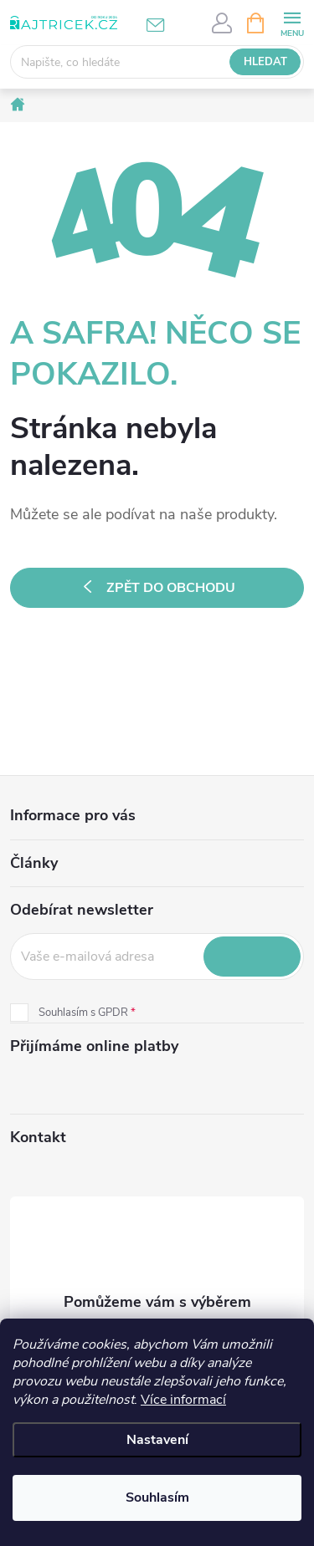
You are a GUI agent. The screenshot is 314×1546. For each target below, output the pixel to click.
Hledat (265, 61)
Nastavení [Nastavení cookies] (157, 1440)
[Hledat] (157, 62)
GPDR (113, 1012)
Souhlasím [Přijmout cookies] (157, 1497)
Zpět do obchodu (170, 588)
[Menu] (292, 22)
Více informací (183, 1399)
